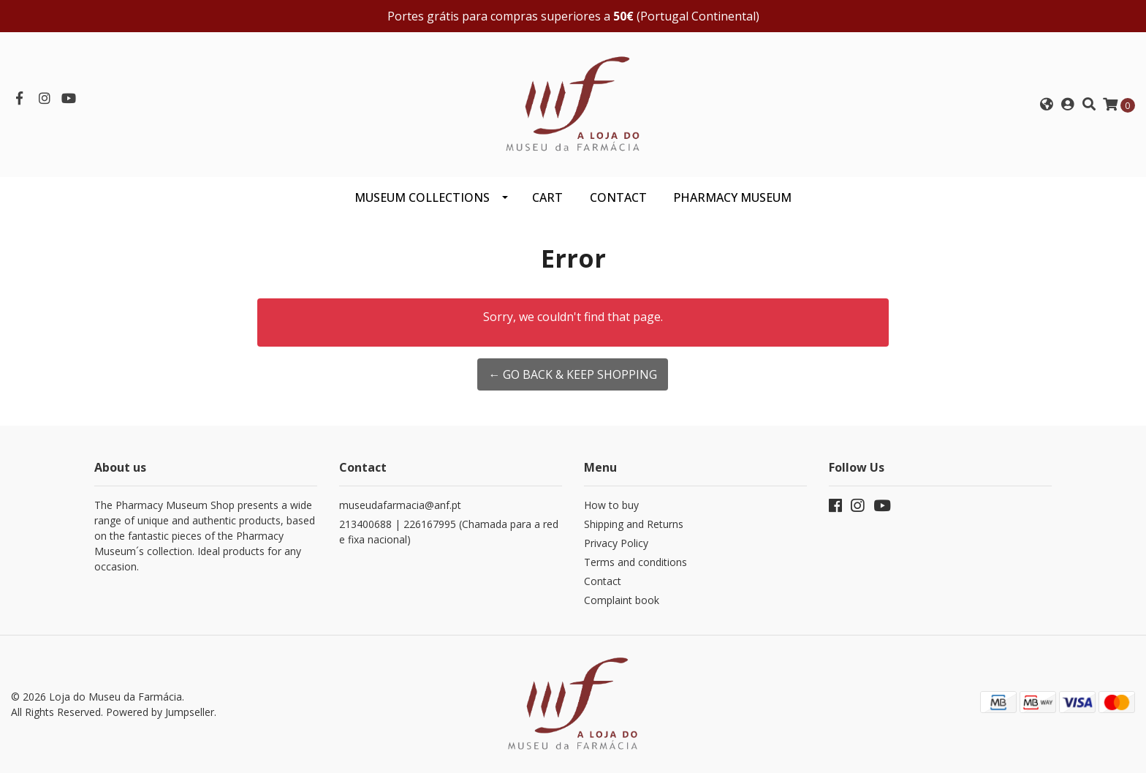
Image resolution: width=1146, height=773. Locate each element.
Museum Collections (422, 197)
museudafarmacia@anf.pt (400, 505)
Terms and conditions (635, 562)
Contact (602, 581)
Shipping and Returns (633, 524)
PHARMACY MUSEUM (732, 197)
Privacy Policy (616, 543)
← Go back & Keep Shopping (572, 374)
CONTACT (618, 197)
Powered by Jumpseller (160, 712)
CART (547, 197)
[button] (1046, 104)
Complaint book (621, 600)
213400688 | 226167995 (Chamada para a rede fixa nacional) (448, 531)
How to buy (611, 505)
